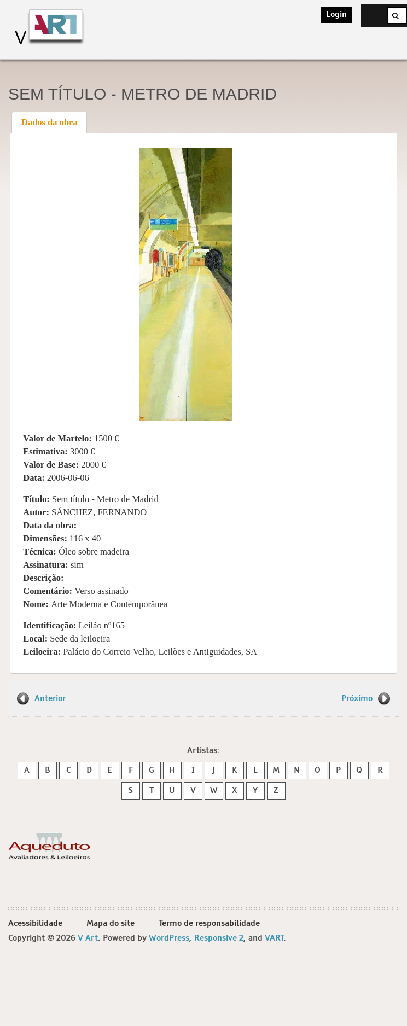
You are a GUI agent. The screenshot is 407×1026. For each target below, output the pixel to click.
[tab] (49, 122)
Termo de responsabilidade (209, 923)
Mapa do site (110, 923)
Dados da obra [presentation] (49, 122)
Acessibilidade (35, 923)
